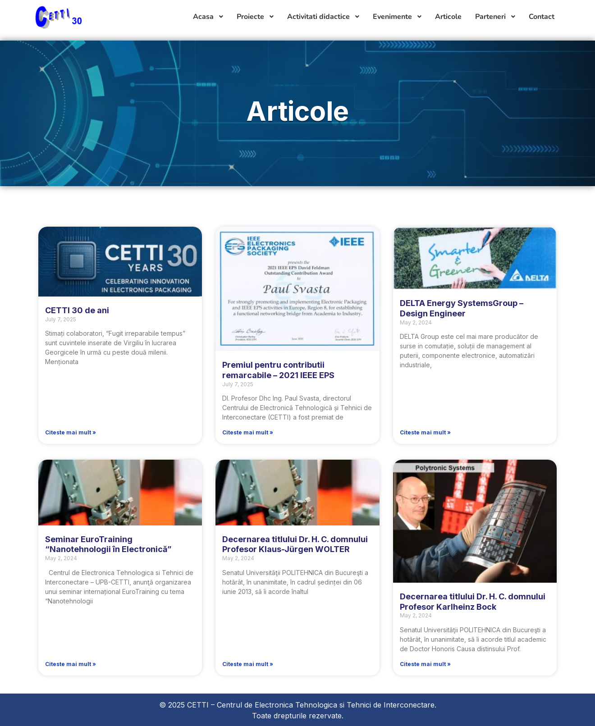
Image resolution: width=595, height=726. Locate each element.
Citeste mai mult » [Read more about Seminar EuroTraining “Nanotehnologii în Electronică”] (70, 664)
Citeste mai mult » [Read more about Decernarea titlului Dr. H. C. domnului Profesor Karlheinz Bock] (425, 664)
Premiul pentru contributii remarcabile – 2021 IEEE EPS (278, 370)
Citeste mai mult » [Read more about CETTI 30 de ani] (70, 432)
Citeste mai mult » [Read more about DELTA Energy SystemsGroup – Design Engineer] (425, 432)
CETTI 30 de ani (77, 310)
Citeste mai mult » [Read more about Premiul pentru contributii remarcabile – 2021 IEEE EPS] (247, 432)
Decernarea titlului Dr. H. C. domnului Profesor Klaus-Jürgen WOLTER (295, 544)
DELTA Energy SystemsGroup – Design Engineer (461, 308)
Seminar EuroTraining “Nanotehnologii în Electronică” (108, 544)
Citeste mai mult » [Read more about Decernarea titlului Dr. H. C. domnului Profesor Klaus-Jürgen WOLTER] (247, 664)
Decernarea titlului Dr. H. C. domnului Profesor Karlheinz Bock (472, 602)
